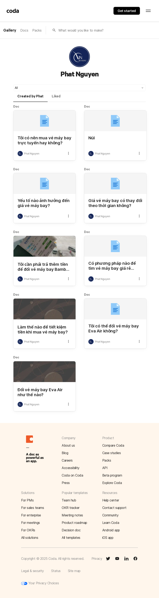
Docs (24, 30)
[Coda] (13, 11)
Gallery (9, 30)
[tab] (30, 98)
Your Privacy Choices (40, 583)
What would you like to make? (81, 30)
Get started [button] (127, 11)
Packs (36, 30)
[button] (79, 88)
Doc (16, 106)
